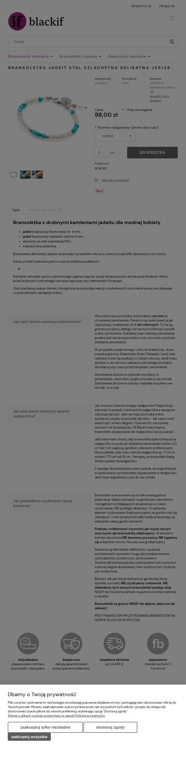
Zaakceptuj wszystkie (29, 737)
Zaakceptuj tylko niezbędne (45, 727)
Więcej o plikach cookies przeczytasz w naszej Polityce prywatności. (56, 716)
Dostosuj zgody (110, 727)
